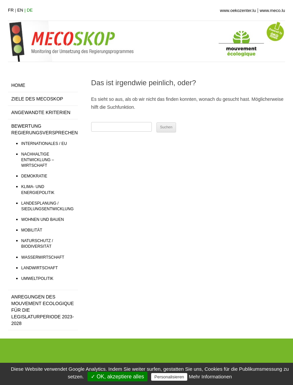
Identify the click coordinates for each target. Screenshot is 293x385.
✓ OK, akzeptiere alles (117, 376)
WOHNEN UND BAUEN (42, 219)
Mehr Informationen (210, 376)
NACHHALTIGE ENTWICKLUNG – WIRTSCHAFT (37, 160)
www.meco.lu (272, 10)
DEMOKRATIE (34, 176)
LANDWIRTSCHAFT (39, 268)
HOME (18, 85)
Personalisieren (169, 376)
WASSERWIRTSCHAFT (42, 257)
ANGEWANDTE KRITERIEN (40, 112)
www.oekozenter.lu (238, 10)
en (20, 10)
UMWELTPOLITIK (37, 278)
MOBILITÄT (31, 230)
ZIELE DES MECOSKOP (37, 98)
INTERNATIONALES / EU (44, 143)
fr (11, 10)
